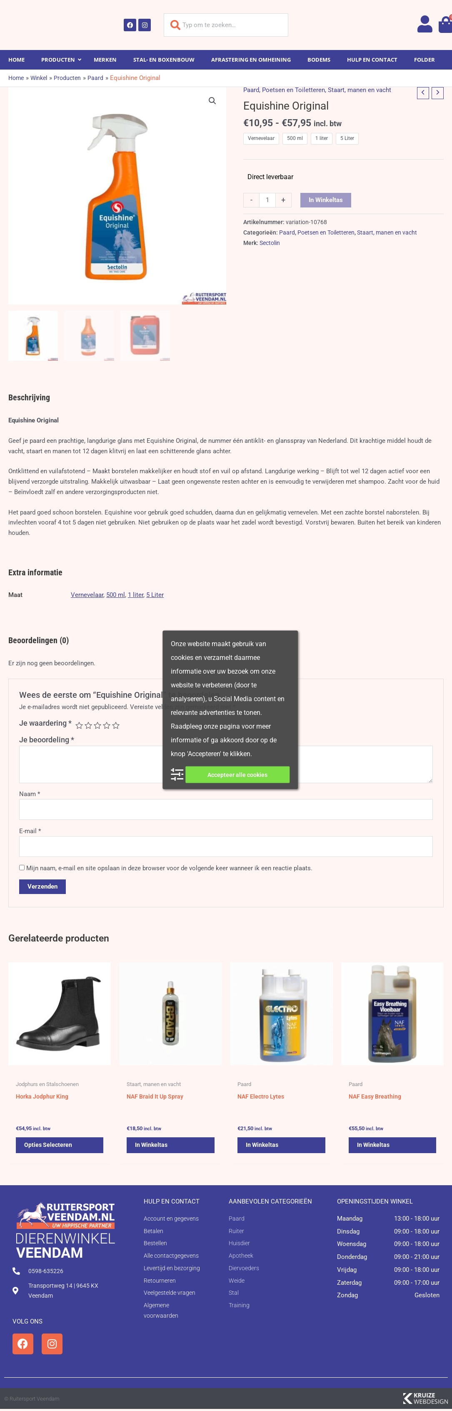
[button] (212, 100)
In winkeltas (326, 200)
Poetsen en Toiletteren (293, 90)
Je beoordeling (46, 739)
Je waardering (45, 723)
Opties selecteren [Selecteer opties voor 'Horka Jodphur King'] (49, 1148)
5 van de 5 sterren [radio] (116, 725)
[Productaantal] (267, 200)
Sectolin (270, 243)
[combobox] (226, 25)
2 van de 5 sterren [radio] (88, 725)
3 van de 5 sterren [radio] (97, 725)
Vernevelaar (87, 595)
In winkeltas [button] (152, 1148)
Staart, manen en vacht (359, 90)
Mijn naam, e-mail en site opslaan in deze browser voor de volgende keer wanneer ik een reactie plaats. (169, 868)
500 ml (115, 595)
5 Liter (155, 595)
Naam (29, 794)
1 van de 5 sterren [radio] (79, 725)
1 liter (135, 595)
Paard (251, 90)
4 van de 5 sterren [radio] (106, 725)
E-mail (30, 831)
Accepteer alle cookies (237, 774)
